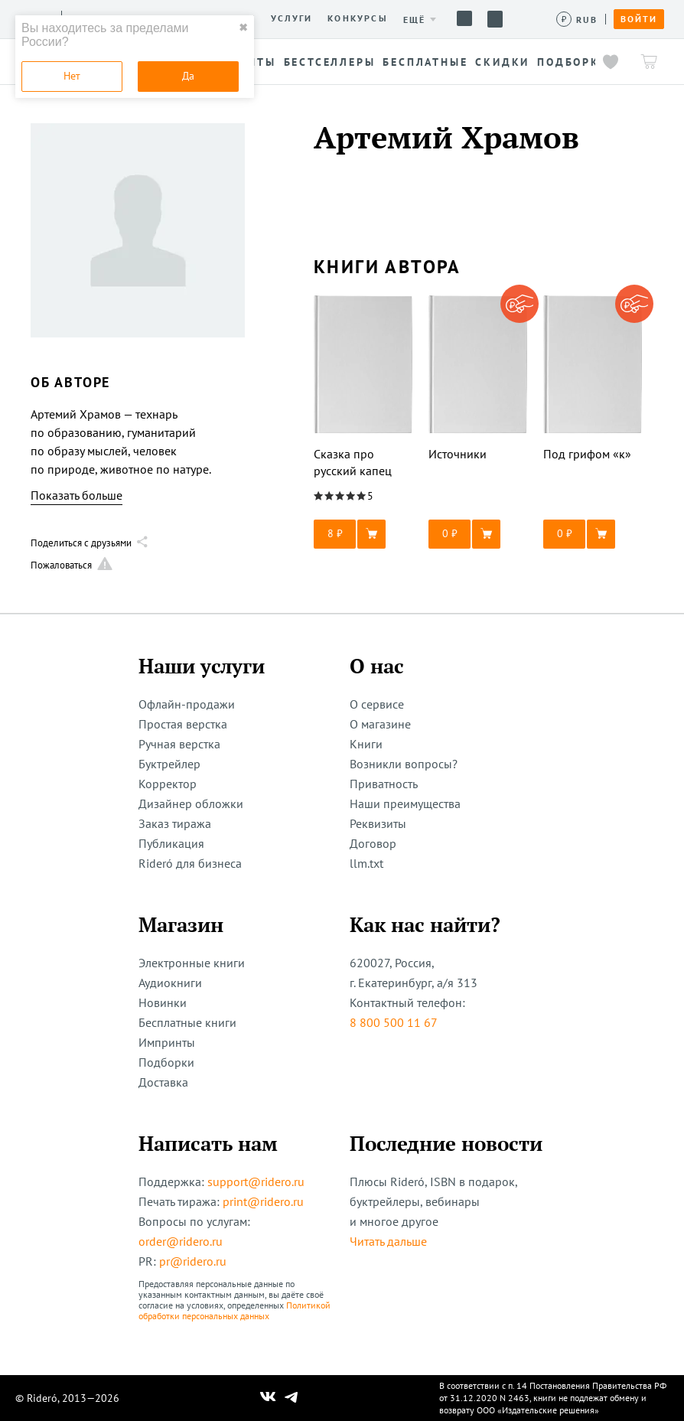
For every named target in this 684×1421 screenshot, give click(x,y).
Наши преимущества (405, 803)
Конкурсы (357, 18)
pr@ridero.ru (192, 1261)
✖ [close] (243, 27)
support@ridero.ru (256, 1181)
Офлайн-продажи (186, 704)
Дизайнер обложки (190, 803)
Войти (638, 19)
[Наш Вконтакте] (268, 1398)
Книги (366, 743)
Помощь (464, 18)
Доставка (163, 1082)
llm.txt (366, 863)
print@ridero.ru (263, 1201)
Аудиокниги (170, 982)
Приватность (384, 783)
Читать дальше (388, 1241)
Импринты (166, 1042)
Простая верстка (182, 724)
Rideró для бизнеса (190, 863)
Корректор (167, 783)
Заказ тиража (174, 823)
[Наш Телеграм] (291, 1398)
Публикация (171, 843)
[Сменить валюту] (577, 19)
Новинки (162, 1002)
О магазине (380, 724)
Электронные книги (191, 962)
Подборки (166, 1062)
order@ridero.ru (180, 1241)
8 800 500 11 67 (394, 1022)
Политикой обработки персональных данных (234, 1310)
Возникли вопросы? (404, 763)
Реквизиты (378, 823)
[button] (363, 534)
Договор (373, 843)
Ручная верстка (179, 743)
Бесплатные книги (187, 1022)
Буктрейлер (169, 763)
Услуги (291, 18)
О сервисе (377, 704)
